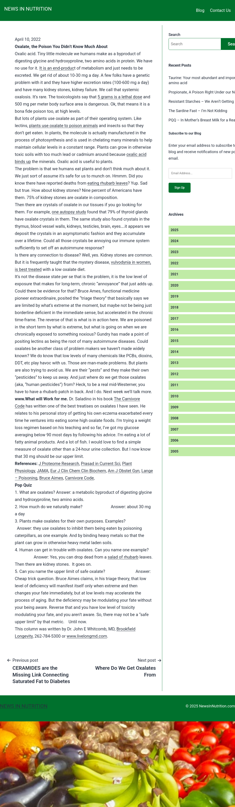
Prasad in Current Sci (100, 463)
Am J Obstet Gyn (124, 470)
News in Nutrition (28, 9)
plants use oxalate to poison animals (63, 125)
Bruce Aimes (51, 477)
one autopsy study (69, 211)
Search (174, 34)
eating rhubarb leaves (107, 183)
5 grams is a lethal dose (120, 96)
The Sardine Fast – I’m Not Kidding (198, 110)
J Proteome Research (59, 463)
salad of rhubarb (123, 557)
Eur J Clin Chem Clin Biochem (78, 470)
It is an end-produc (56, 68)
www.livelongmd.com (87, 636)
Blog (200, 10)
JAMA (43, 470)
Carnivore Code (79, 477)
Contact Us (220, 10)
